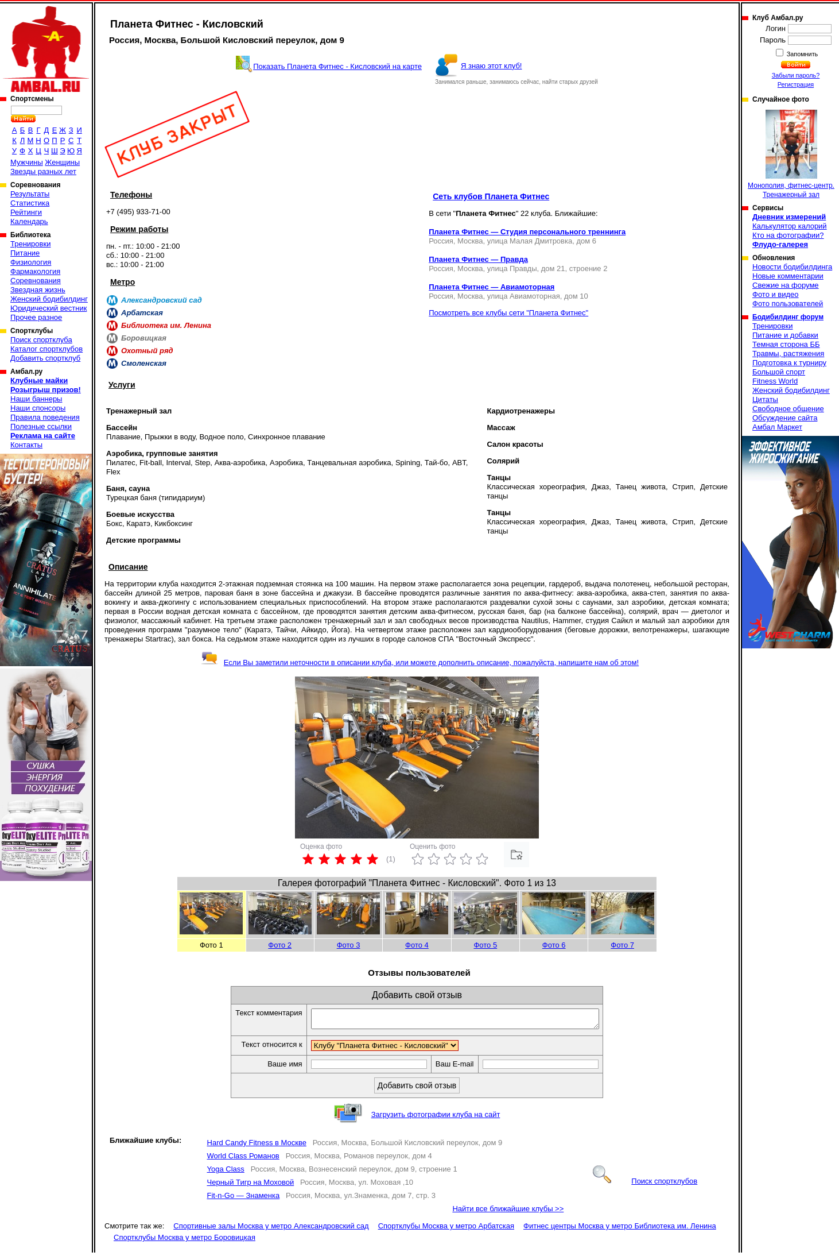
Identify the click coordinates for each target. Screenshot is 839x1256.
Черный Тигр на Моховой (250, 1185)
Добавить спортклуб (45, 358)
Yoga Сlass (225, 1172)
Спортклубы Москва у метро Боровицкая (184, 1240)
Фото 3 (348, 945)
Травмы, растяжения (788, 353)
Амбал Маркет (777, 427)
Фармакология (35, 271)
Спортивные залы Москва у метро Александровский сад (270, 1229)
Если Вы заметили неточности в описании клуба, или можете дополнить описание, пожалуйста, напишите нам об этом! (420, 662)
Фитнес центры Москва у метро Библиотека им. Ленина (619, 1229)
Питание (25, 253)
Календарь (29, 221)
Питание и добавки (785, 335)
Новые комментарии (788, 276)
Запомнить (801, 54)
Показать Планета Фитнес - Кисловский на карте (337, 66)
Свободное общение (788, 408)
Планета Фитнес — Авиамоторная (491, 287)
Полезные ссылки (41, 426)
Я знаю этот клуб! (491, 65)
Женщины (62, 162)
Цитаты (765, 399)
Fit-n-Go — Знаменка (243, 1199)
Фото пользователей (787, 303)
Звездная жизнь (37, 289)
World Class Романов (243, 1159)
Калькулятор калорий (789, 226)
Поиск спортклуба (41, 339)
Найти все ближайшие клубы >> (508, 1212)
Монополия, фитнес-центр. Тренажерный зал (791, 154)
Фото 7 (622, 945)
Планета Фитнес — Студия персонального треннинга (527, 231)
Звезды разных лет (43, 171)
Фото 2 (280, 945)
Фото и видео (775, 294)
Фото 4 (417, 945)
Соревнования (35, 280)
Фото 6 (554, 945)
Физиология (30, 262)
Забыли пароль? (796, 75)
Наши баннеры (36, 399)
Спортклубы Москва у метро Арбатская (446, 1229)
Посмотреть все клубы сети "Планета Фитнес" (508, 312)
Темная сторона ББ (786, 344)
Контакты (26, 444)
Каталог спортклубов (46, 349)
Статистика (29, 203)
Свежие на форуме (785, 285)
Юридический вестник (48, 308)
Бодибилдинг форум (788, 317)
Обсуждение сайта (784, 417)
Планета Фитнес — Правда (478, 259)
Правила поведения (45, 417)
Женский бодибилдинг (49, 299)
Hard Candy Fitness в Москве (256, 1146)
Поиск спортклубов (645, 1184)
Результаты (29, 194)
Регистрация (796, 84)
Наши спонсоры (37, 408)
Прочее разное (36, 317)
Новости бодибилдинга (792, 266)
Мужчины (26, 162)
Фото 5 (485, 945)
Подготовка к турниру (789, 362)
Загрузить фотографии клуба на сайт (435, 1118)
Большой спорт (778, 372)
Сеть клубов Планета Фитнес (491, 196)
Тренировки (30, 243)
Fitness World (775, 381)
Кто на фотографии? (788, 235)
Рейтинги (26, 212)
